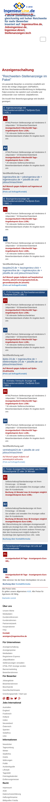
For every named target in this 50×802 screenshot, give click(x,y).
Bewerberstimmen (10, 672)
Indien (5, 720)
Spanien (6, 730)
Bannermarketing (10, 669)
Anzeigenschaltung (10, 647)
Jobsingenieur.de (16, 27)
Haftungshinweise (10, 797)
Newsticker (7, 744)
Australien (7, 707)
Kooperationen (9, 627)
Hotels (5, 757)
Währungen (7, 760)
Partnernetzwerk (9, 623)
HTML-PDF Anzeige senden (14, 666)
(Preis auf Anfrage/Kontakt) (15, 192)
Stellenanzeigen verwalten (13, 663)
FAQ (4, 630)
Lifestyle (6, 770)
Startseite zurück (9, 598)
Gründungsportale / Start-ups (15, 694)
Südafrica (7, 733)
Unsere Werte (8, 611)
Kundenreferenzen (10, 617)
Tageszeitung (8, 747)
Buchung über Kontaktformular (16, 539)
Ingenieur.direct (15, 30)
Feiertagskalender (10, 776)
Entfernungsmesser (11, 779)
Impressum (7, 788)
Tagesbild (7, 773)
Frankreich (7, 714)
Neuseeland (8, 723)
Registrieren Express (11, 656)
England (6, 710)
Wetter (5, 751)
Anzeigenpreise (9, 650)
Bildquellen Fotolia (10, 800)
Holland (6, 717)
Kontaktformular (23, 584)
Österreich (7, 726)
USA (5, 736)
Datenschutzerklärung (12, 794)
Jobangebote (8, 680)
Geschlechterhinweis (11, 690)
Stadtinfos (7, 754)
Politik (5, 763)
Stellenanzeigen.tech (18, 33)
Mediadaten (7, 614)
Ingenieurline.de (32, 24)
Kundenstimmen (9, 620)
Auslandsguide (9, 767)
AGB (29, 591)
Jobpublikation (9, 660)
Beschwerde (8, 687)
